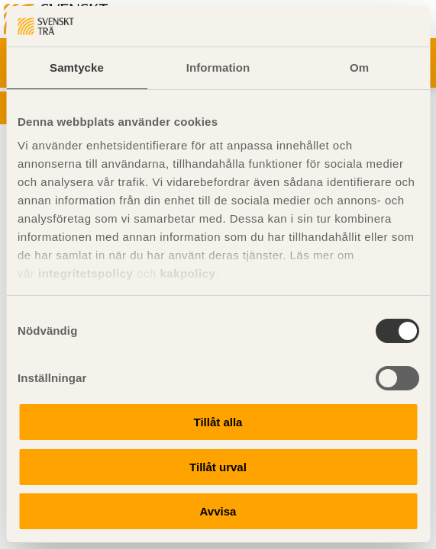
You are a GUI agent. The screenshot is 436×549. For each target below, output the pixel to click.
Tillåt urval (218, 467)
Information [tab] (218, 67)
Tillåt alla (218, 422)
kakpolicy (187, 273)
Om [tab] (359, 67)
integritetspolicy (85, 273)
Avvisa (218, 511)
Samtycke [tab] (77, 67)
